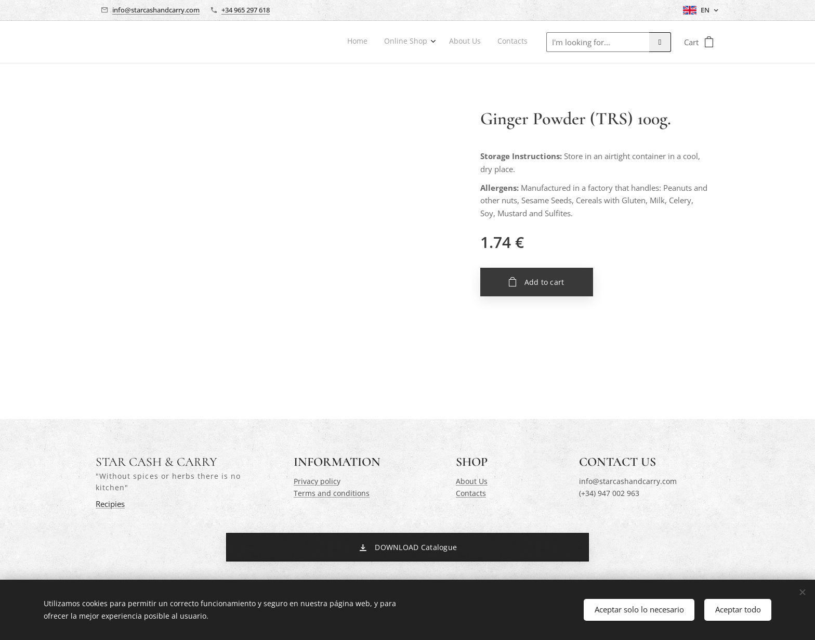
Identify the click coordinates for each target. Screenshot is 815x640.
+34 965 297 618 (245, 10)
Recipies (110, 504)
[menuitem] (475, 42)
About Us (472, 481)
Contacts (471, 493)
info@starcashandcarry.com (156, 10)
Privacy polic (315, 481)
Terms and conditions (332, 493)
